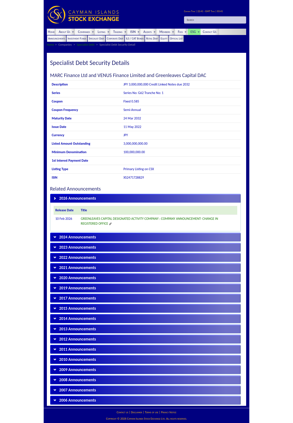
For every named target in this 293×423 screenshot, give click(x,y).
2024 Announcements (77, 237)
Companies (84, 32)
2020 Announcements (77, 277)
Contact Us (210, 32)
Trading (119, 32)
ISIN (134, 32)
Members (166, 32)
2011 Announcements (77, 349)
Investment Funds (77, 38)
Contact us (122, 412)
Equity (163, 38)
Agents (148, 32)
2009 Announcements (77, 369)
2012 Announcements (77, 339)
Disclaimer (136, 412)
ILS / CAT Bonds (135, 38)
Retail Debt (152, 38)
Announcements (56, 38)
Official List (176, 38)
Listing (102, 32)
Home (51, 32)
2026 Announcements (77, 198)
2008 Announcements (77, 379)
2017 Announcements (77, 298)
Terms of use (151, 412)
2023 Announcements (77, 247)
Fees (181, 32)
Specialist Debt (96, 38)
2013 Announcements (77, 328)
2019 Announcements (77, 288)
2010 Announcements (77, 359)
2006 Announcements (77, 400)
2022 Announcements (77, 257)
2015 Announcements (77, 308)
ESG (194, 32)
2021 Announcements (77, 267)
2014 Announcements (77, 318)
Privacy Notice (168, 412)
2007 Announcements (77, 390)
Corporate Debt (115, 38)
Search (190, 20)
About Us (65, 32)
